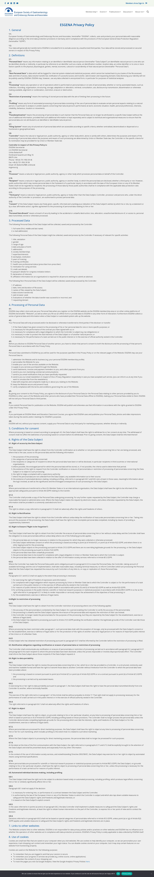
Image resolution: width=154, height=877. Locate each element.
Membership (91, 12)
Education (127, 12)
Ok (118, 873)
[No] (151, 874)
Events (103, 12)
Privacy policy (126, 873)
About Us (139, 12)
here (88, 861)
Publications (114, 12)
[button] (97, 11)
